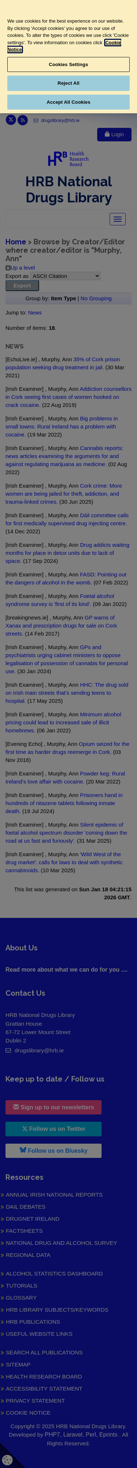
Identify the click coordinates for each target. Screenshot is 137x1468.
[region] (68, 56)
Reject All (68, 83)
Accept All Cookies (69, 102)
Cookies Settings (68, 64)
